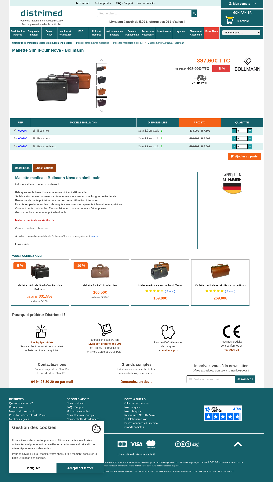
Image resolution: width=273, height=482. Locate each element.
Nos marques (132, 407)
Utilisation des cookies (32, 457)
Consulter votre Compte (81, 415)
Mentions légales (19, 419)
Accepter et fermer (80, 468)
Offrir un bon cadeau (136, 403)
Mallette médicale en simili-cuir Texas (160, 285)
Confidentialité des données (83, 419)
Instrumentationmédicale (114, 33)
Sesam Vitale (49, 33)
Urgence (180, 31)
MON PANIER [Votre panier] (242, 12)
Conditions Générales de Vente (27, 415)
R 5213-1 (212, 462)
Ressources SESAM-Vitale (140, 415)
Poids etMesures (96, 33)
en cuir (94, 236)
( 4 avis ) (230, 291)
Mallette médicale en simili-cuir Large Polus (220, 285)
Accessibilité (82, 3)
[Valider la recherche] (194, 13)
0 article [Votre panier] (243, 21)
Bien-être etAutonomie (196, 33)
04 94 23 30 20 (42, 382)
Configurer (33, 468)
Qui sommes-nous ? (21, 403)
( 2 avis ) (170, 291)
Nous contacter (146, 3)
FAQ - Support (124, 3)
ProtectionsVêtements (148, 33)
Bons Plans (211, 31)
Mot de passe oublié (78, 411)
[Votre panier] (229, 20)
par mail (66, 382)
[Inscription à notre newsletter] (211, 379)
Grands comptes (134, 427)
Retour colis (16, 407)
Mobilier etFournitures (65, 33)
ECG (80, 31)
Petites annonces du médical (141, 423)
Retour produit (103, 3)
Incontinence (164, 31)
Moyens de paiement (21, 411)
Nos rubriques (132, 411)
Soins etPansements (132, 33)
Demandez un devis (136, 382)
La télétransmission (135, 419)
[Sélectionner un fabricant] (241, 32)
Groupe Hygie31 (145, 454)
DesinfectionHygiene (18, 33)
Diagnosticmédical (33, 33)
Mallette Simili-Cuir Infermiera (100, 285)
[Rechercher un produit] (144, 13)
